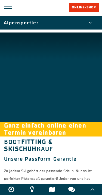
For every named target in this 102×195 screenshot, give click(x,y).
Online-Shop (84, 7)
